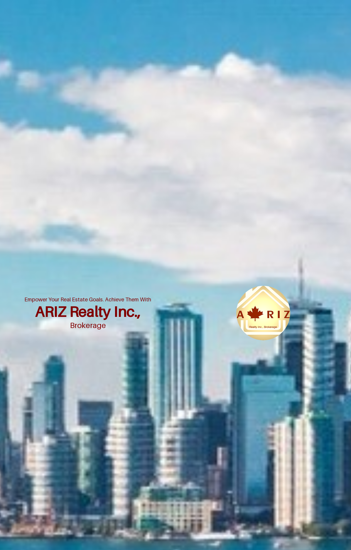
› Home (134, 273)
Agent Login (322, 382)
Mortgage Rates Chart (313, 113)
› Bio (131, 335)
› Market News (140, 286)
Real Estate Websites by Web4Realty (276, 382)
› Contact (189, 286)
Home (285, 113)
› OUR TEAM (191, 310)
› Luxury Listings (142, 310)
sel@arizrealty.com (80, 317)
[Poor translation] (26, 471)
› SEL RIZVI (137, 347)
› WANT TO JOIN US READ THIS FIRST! (149, 323)
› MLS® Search (193, 273)
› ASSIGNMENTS (195, 298)
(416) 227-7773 (78, 324)
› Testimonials (192, 323)
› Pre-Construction (143, 298)
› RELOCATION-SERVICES (202, 335)
